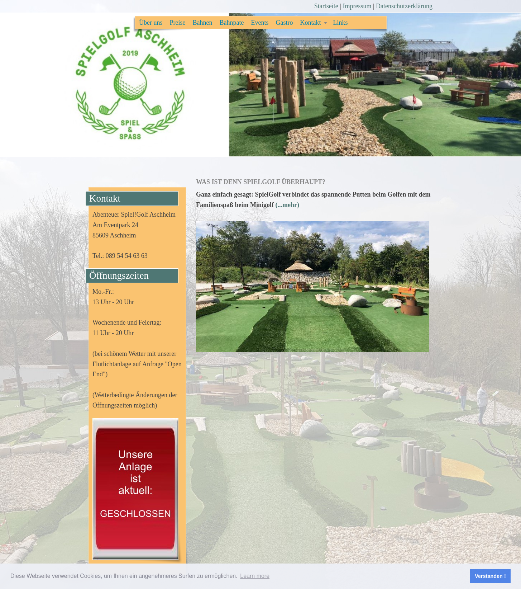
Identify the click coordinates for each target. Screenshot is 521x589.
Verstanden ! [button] (490, 576)
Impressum (357, 6)
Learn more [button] (254, 576)
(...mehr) (287, 204)
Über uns (151, 22)
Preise (178, 22)
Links (340, 22)
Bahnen (202, 22)
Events (259, 22)
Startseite (326, 6)
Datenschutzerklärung (404, 6)
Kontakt (310, 22)
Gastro (284, 22)
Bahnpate (231, 22)
